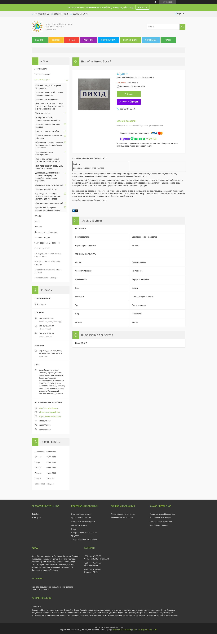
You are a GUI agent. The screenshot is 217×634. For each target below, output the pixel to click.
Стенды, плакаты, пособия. (47, 131)
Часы (168, 40)
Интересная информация (45, 232)
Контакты (142, 7)
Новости (38, 227)
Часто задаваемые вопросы (47, 243)
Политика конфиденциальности (144, 630)
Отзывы (38, 216)
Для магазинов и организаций (49, 203)
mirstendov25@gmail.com (49, 412)
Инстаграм (36, 518)
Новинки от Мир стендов (160, 518)
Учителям (88, 40)
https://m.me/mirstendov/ (50, 417)
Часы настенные (43, 113)
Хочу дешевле (40, 69)
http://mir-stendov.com (48, 408)
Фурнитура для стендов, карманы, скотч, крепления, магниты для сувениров (48, 196)
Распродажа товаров (159, 525)
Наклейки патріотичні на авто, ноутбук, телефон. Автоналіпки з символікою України (49, 106)
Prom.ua (120, 627)
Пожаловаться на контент (121, 630)
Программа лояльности (81, 518)
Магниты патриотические (47, 99)
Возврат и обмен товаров (122, 518)
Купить (130, 94)
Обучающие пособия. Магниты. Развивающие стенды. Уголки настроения (49, 145)
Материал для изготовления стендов (47, 263)
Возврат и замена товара (46, 278)
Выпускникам (130, 40)
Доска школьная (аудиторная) (49, 185)
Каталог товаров (42, 80)
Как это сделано (41, 248)
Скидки (56, 40)
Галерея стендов (42, 237)
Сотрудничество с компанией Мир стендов (47, 255)
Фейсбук (35, 514)
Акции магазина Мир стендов (162, 514)
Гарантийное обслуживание (123, 514)
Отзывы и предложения (81, 514)
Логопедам (150, 40)
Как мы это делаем (79, 525)
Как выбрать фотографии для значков (48, 271)
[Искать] (182, 27)
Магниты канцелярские (46, 189)
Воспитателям (108, 40)
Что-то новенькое (42, 74)
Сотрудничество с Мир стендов (84, 539)
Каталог (39, 40)
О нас (72, 40)
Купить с (130, 102)
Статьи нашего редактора (161, 521)
